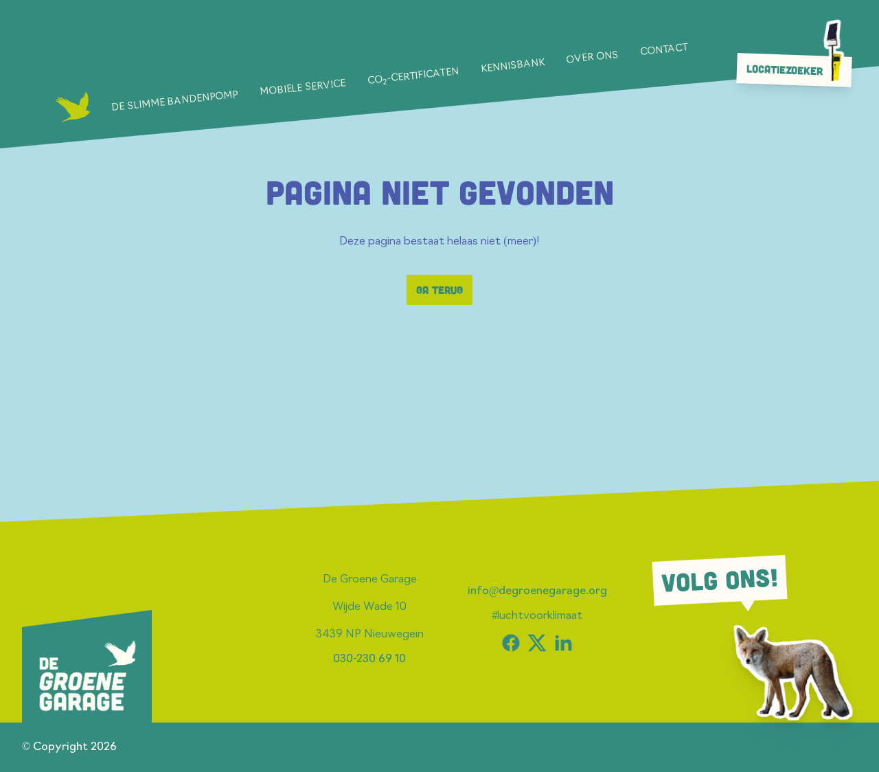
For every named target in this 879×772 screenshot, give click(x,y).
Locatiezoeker (797, 69)
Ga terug (439, 290)
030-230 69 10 (369, 659)
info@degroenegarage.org (538, 591)
